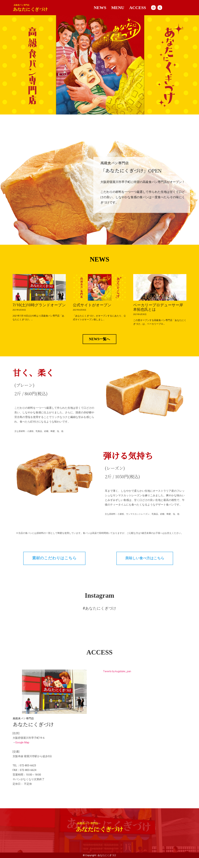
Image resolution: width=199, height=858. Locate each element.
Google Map (22, 742)
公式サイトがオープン (92, 305)
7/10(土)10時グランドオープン (39, 305)
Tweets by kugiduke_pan (117, 671)
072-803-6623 (28, 765)
